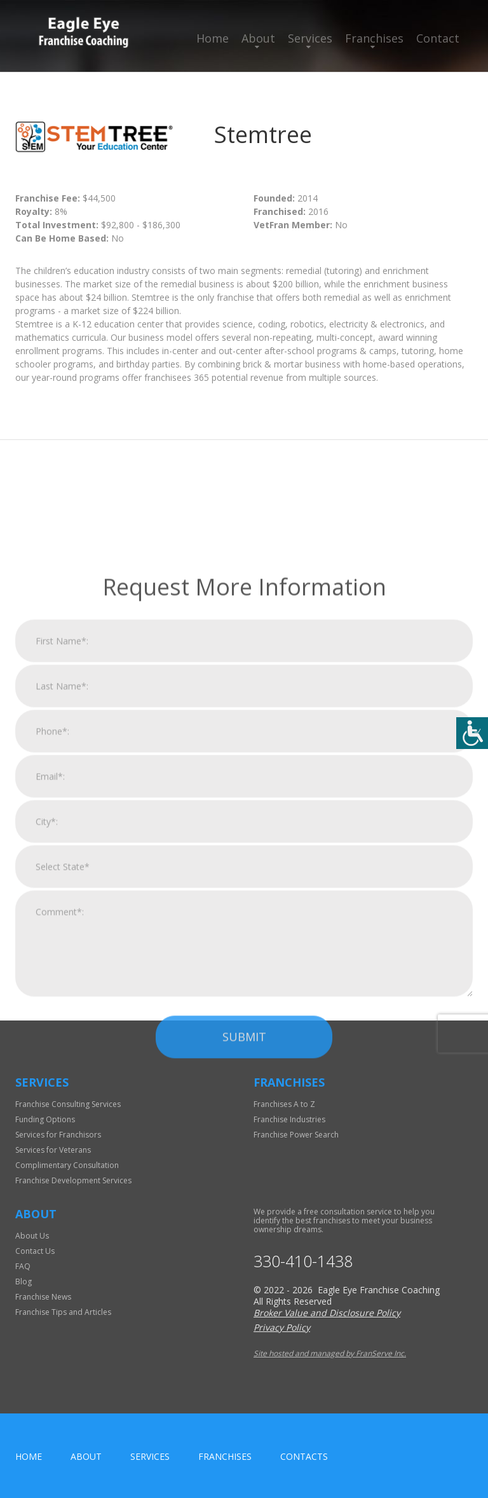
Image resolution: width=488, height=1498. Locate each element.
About (258, 38)
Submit (244, 1292)
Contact (437, 38)
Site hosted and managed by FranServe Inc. (330, 1353)
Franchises (374, 38)
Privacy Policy (282, 1327)
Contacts (304, 1456)
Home (212, 38)
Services (310, 38)
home (28, 1456)
